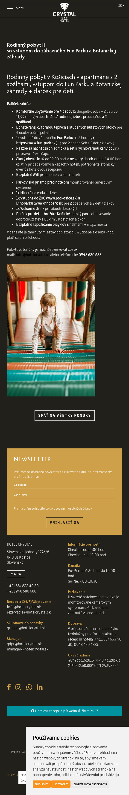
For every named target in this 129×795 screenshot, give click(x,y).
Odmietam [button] (61, 784)
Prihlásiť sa (64, 522)
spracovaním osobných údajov (70, 508)
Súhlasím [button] (41, 784)
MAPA (16, 573)
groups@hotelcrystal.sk (26, 627)
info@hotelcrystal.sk (33, 254)
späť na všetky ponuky (64, 415)
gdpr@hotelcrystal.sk (24, 643)
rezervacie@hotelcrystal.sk (29, 612)
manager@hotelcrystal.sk (27, 649)
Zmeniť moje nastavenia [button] (90, 784)
